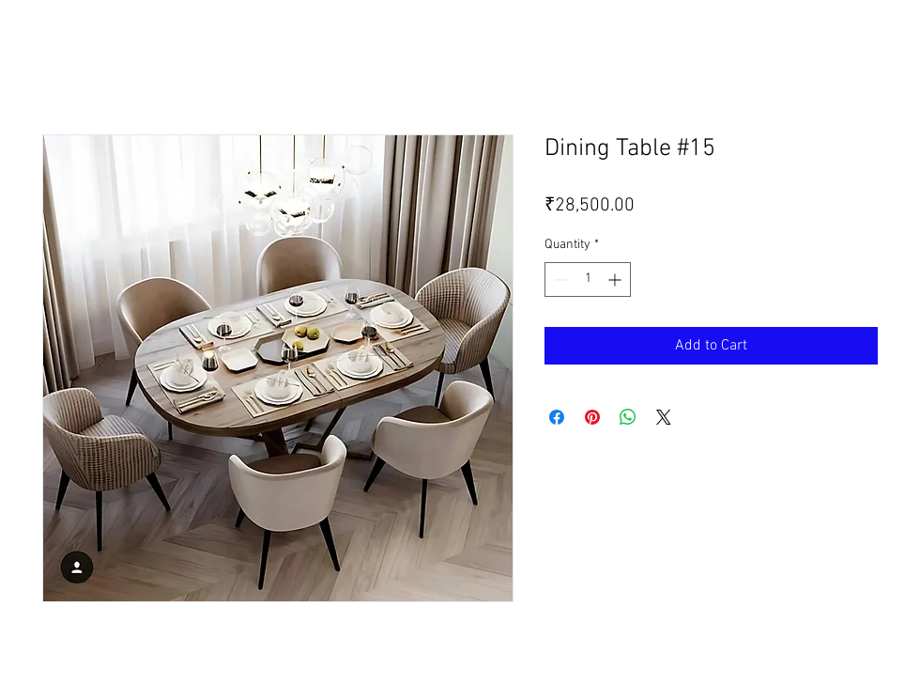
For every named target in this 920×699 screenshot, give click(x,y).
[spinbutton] (588, 279)
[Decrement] (559, 279)
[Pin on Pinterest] (592, 417)
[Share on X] (663, 417)
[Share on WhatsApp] (628, 417)
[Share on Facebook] (556, 417)
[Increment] (616, 279)
